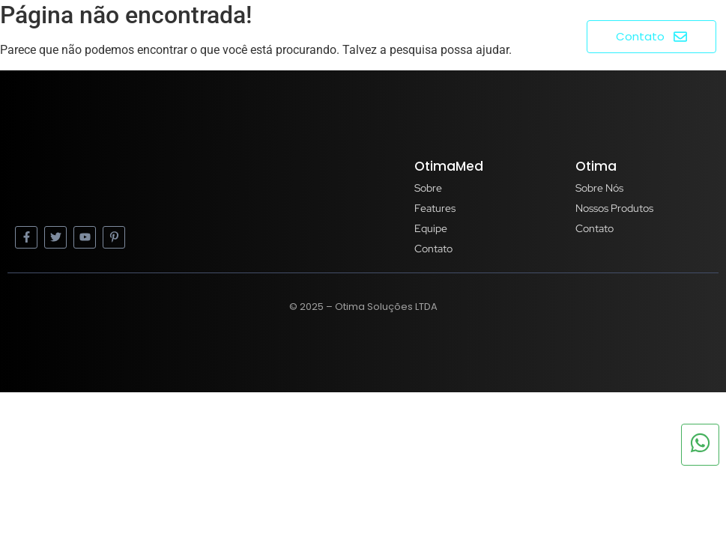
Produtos (492, 35)
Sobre (418, 35)
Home (359, 35)
